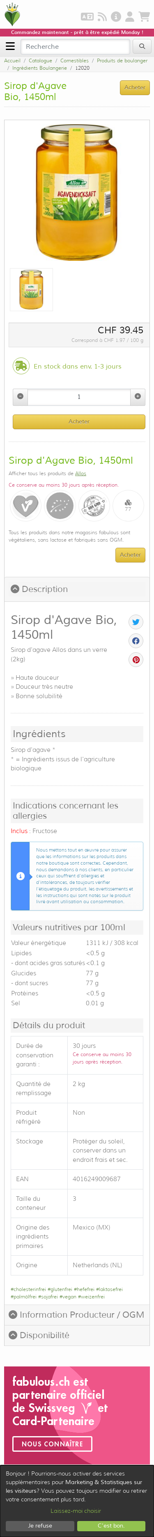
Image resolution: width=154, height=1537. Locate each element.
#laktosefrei (109, 1289)
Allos (80, 473)
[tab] (77, 589)
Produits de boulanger (122, 60)
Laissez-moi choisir (76, 1510)
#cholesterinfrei (28, 1289)
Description (39, 589)
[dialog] (77, 1501)
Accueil (12, 60)
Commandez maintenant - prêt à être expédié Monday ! (77, 32)
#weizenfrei (91, 1296)
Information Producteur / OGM (77, 1314)
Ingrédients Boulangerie (39, 68)
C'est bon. (111, 1525)
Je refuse (40, 1525)
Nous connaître (52, 1444)
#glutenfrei (60, 1289)
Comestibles (74, 60)
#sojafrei (48, 1296)
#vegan (68, 1296)
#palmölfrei (24, 1296)
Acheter (79, 421)
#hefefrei (84, 1289)
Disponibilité (39, 1335)
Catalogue (40, 60)
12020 (82, 68)
